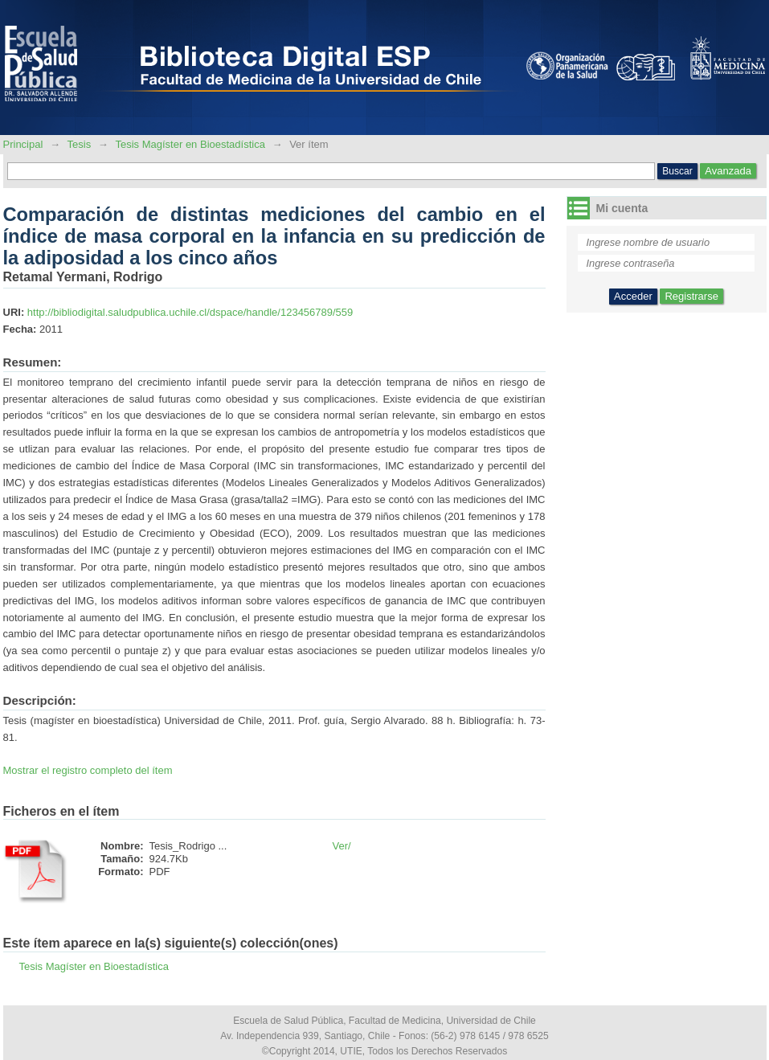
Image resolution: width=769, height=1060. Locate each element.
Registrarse (691, 296)
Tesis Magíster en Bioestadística (189, 144)
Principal (24, 144)
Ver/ (342, 846)
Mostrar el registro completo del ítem (88, 770)
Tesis (79, 144)
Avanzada (728, 171)
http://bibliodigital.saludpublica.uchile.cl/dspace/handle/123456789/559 (190, 312)
